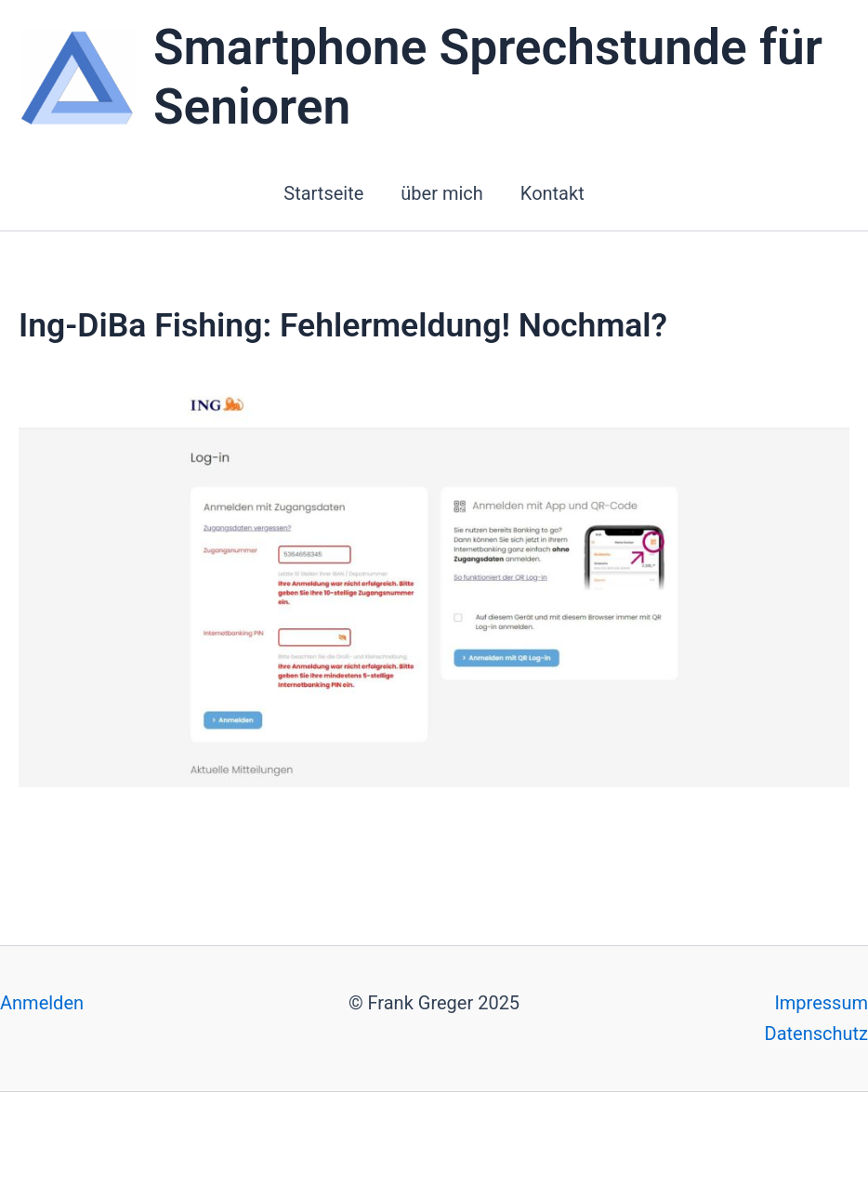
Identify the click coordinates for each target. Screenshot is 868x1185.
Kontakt (552, 193)
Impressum (821, 1003)
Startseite (323, 193)
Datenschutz (817, 1033)
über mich (442, 193)
